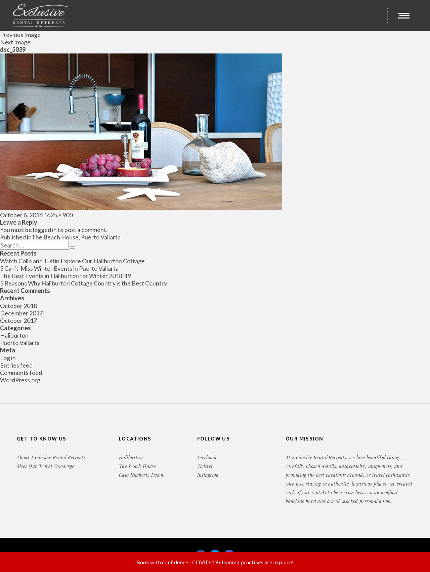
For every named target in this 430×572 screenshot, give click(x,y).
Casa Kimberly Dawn (141, 475)
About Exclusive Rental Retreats (51, 457)
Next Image (15, 42)
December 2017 (21, 313)
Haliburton (14, 335)
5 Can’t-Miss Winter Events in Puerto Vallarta (59, 268)
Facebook (206, 457)
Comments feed (21, 372)
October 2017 (18, 320)
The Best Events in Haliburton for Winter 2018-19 (65, 275)
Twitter (205, 466)
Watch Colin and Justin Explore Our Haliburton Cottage (72, 261)
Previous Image (20, 34)
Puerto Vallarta (20, 342)
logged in (45, 229)
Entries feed (16, 365)
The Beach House (137, 466)
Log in (8, 357)
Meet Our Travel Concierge (45, 466)
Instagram (208, 475)
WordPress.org (20, 380)
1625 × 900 (58, 215)
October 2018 (18, 305)
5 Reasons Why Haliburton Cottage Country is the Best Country (83, 283)
